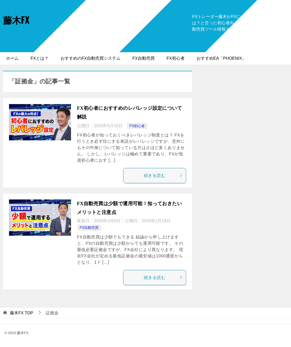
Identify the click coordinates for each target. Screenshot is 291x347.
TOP (21, 312)
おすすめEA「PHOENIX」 (221, 58)
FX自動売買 (143, 58)
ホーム (12, 58)
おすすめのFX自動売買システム (90, 58)
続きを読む (163, 175)
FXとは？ (40, 58)
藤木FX (16, 19)
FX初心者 (176, 58)
